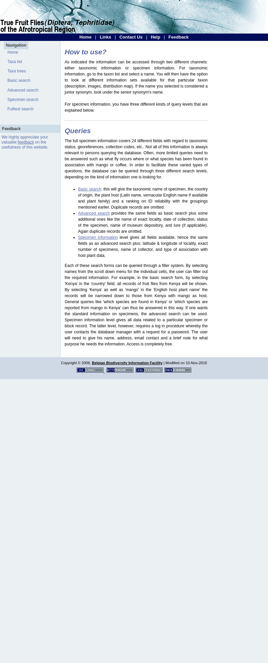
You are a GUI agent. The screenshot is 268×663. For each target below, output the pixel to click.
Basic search (18, 80)
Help (155, 37)
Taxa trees (16, 71)
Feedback (179, 37)
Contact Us (130, 37)
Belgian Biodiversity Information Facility (127, 363)
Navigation (16, 45)
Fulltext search (20, 109)
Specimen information (98, 237)
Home (85, 37)
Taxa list (14, 61)
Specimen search (23, 99)
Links (105, 37)
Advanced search (23, 90)
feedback (26, 142)
